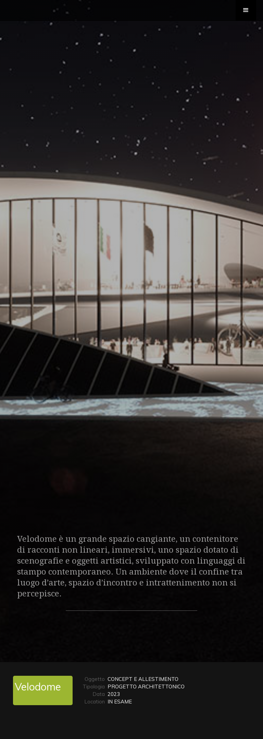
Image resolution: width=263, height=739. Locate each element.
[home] (32, 3)
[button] (246, 10)
